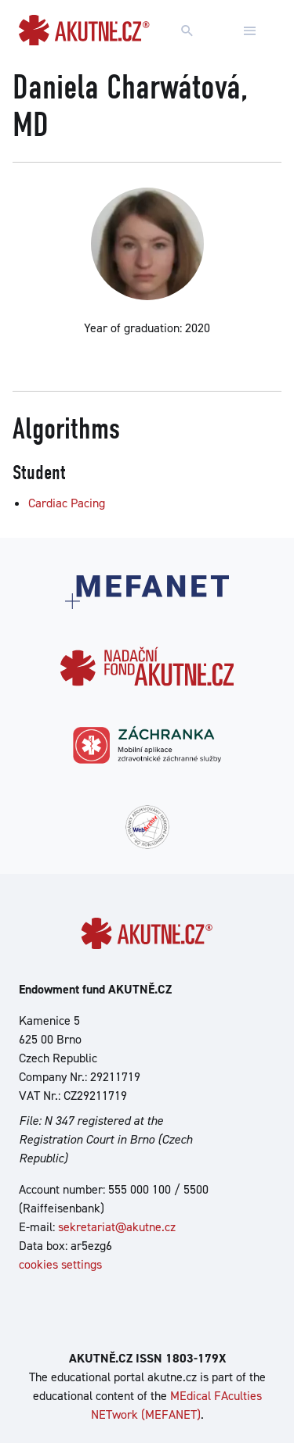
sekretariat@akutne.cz (117, 1227)
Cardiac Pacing (66, 503)
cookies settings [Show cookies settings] (60, 1264)
